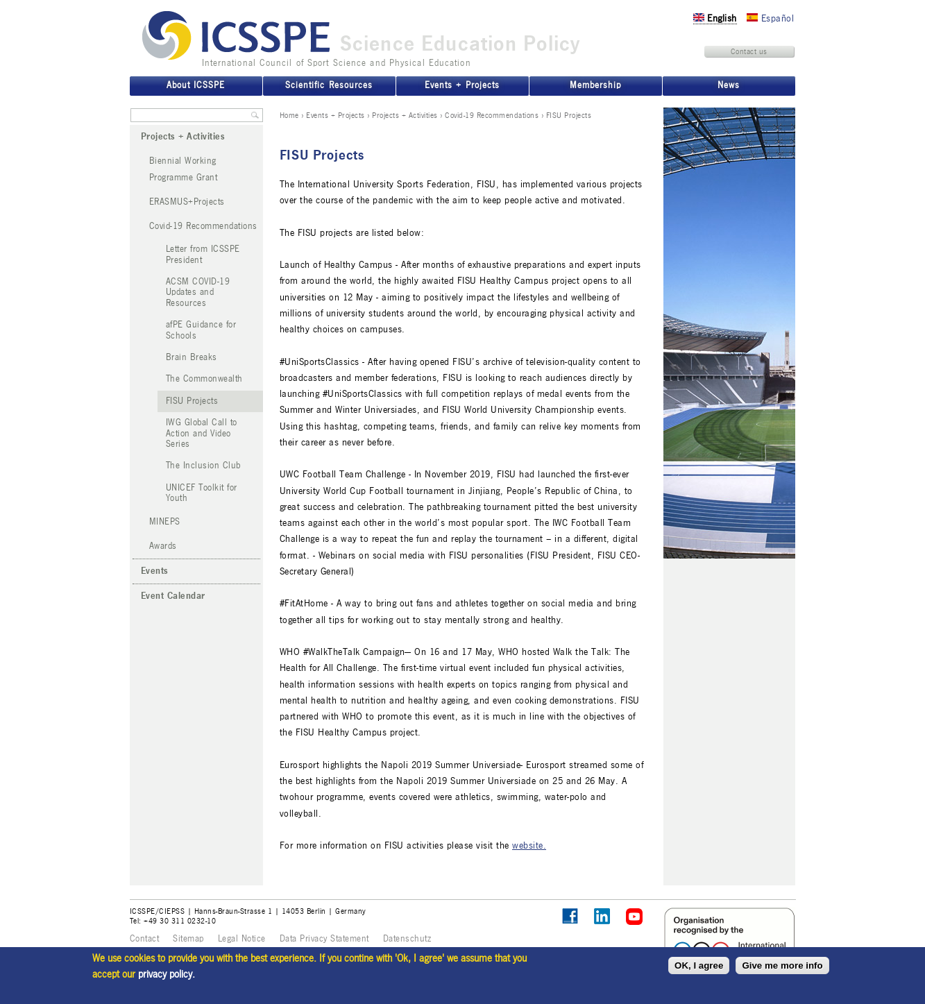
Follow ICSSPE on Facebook (570, 916)
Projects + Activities (405, 115)
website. (529, 845)
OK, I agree (698, 965)
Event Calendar (173, 596)
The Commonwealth (204, 379)
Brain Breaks (191, 357)
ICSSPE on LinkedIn (602, 917)
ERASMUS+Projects (187, 202)
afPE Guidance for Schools (201, 330)
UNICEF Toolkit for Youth (201, 493)
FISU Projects (192, 401)
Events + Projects (335, 115)
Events (155, 571)
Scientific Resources (328, 85)
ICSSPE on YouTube (634, 917)
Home (289, 115)
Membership (595, 85)
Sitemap (188, 939)
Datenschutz (407, 939)
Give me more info (782, 965)
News (729, 85)
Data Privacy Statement (324, 939)
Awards (163, 546)
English (715, 18)
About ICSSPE (196, 85)
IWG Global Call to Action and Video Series (201, 433)
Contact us (749, 51)
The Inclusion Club (203, 465)
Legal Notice (242, 939)
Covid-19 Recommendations (491, 115)
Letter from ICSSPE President (203, 254)
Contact (145, 939)
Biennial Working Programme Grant (183, 169)
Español (770, 18)
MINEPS (164, 522)
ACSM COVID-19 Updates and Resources (198, 292)
